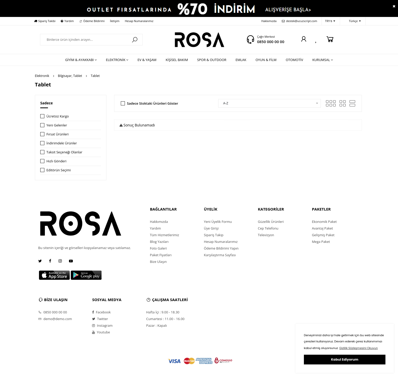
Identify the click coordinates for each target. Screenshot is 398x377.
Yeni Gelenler (56, 125)
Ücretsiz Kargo (57, 116)
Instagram (102, 325)
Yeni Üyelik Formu (218, 222)
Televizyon (266, 235)
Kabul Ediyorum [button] (344, 359)
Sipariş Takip (213, 235)
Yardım (67, 21)
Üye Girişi (211, 228)
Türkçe (352, 21)
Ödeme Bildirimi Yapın (221, 248)
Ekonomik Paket (324, 222)
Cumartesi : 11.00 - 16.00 (165, 319)
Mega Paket (321, 242)
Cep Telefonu (268, 228)
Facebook (101, 312)
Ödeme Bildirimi (92, 21)
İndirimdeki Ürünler (61, 143)
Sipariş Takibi (44, 21)
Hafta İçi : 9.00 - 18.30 (163, 312)
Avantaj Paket (322, 228)
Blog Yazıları (159, 242)
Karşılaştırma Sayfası (220, 255)
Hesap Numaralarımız (139, 21)
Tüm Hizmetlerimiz (164, 235)
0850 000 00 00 (270, 41)
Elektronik (42, 76)
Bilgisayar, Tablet (70, 76)
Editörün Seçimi (58, 170)
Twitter (100, 319)
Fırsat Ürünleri (57, 134)
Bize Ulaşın (158, 262)
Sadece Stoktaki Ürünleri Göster (152, 103)
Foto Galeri (158, 248)
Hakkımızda (269, 21)
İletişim (115, 21)
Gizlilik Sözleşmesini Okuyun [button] (358, 348)
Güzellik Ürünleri (271, 222)
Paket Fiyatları (161, 255)
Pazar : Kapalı (156, 325)
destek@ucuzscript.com (299, 21)
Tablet (95, 76)
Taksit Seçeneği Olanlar (64, 152)
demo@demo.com (55, 319)
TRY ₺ (330, 21)
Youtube (101, 332)
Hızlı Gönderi (56, 161)
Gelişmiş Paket (323, 235)
